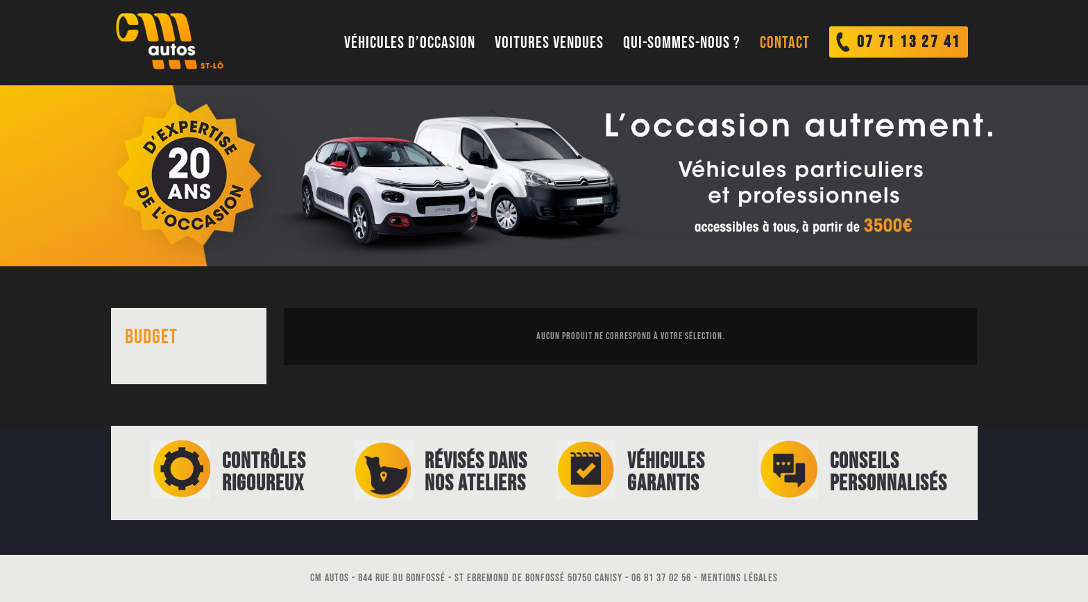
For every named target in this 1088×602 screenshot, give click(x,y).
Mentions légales (739, 578)
